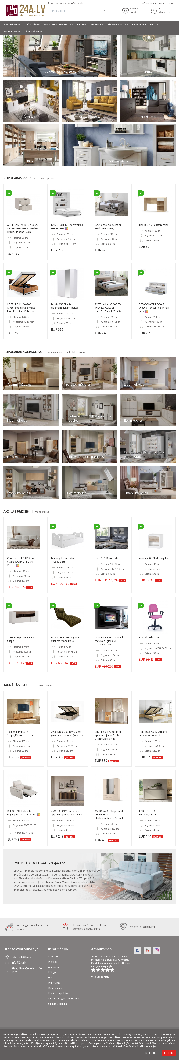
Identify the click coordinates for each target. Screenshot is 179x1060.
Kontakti (53, 956)
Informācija (149, 3)
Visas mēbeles (11, 24)
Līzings (52, 972)
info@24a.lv (77, 3)
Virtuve (82, 24)
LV (161, 3)
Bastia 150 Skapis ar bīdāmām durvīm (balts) (64, 305)
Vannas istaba (11, 31)
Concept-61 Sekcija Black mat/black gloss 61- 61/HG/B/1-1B (109, 641)
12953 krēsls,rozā (149, 637)
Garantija (53, 977)
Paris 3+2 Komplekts (106, 558)
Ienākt (170, 3)
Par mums (54, 982)
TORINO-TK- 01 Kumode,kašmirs (148, 812)
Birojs (154, 24)
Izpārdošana (32, 24)
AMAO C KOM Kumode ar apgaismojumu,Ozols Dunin (67, 812)
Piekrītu (168, 1053)
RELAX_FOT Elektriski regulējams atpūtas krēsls (22, 812)
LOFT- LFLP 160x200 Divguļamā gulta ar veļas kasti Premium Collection (21, 307)
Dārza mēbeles (33, 31)
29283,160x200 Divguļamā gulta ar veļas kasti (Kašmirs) (67, 733)
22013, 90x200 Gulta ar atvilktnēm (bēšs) (108, 226)
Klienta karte (55, 988)
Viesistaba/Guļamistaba (58, 24)
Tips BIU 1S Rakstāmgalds (154, 224)
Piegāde (52, 961)
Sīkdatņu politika (57, 1003)
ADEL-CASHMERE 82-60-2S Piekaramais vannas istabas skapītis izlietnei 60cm (22, 228)
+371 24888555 (58, 3)
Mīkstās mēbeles (118, 24)
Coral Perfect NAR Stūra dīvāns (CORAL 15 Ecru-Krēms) (20, 561)
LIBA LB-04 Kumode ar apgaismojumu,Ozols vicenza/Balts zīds (108, 735)
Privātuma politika (58, 993)
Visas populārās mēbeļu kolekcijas (66, 352)
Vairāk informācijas (146, 1046)
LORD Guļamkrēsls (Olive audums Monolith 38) (65, 639)
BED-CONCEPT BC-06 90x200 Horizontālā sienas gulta (154, 307)
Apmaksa (53, 967)
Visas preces (48, 178)
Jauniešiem (97, 24)
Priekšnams (139, 24)
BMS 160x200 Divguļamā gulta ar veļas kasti (153, 733)
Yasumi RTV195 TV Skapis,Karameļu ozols (20, 733)
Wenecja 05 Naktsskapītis (153, 558)
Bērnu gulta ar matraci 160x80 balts (63, 559)
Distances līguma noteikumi (64, 998)
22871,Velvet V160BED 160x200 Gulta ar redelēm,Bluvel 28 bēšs (108, 307)
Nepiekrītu (151, 1053)
